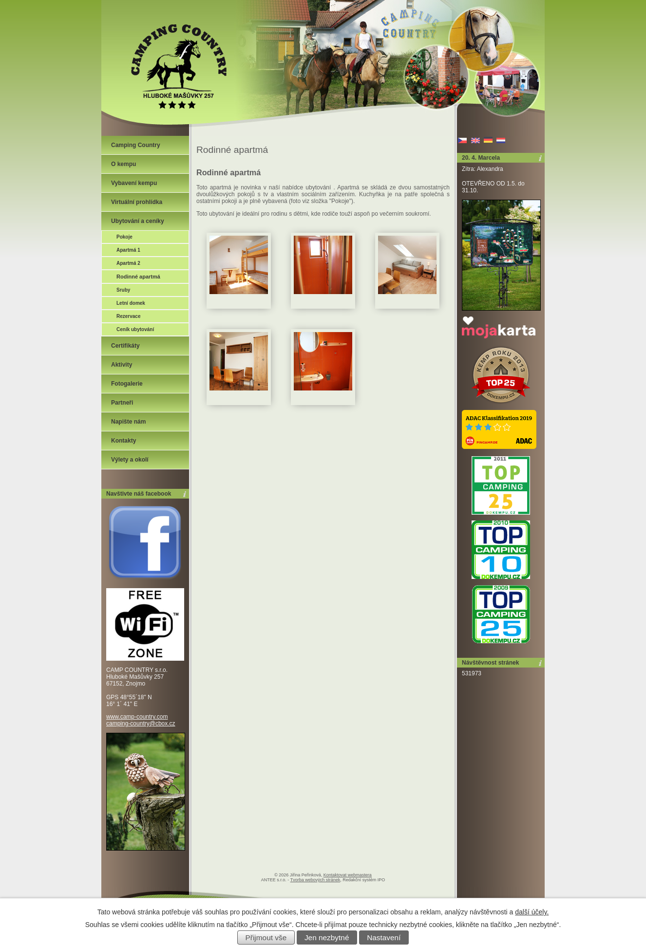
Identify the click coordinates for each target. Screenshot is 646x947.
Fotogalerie (127, 383)
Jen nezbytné (326, 937)
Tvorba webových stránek (315, 879)
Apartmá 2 (128, 263)
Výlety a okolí (130, 459)
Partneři (122, 402)
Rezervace (128, 316)
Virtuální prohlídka (136, 202)
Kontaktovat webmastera (347, 875)
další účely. (532, 912)
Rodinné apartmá (138, 276)
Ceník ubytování (135, 329)
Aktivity (121, 364)
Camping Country (135, 145)
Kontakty (123, 440)
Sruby (123, 290)
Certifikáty (125, 345)
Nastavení (383, 937)
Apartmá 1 (128, 250)
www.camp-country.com (137, 716)
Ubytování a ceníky (137, 221)
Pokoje (124, 237)
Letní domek (130, 303)
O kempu (123, 164)
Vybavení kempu (134, 183)
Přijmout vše (266, 937)
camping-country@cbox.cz (140, 723)
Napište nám (128, 421)
